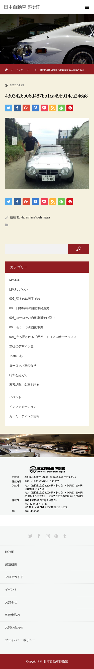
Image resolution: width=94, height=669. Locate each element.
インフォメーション (22, 407)
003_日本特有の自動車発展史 (29, 308)
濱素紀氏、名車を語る (24, 384)
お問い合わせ (14, 627)
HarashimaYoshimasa (35, 217)
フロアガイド (14, 577)
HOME (9, 552)
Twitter (30, 535)
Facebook (38, 535)
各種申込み (12, 615)
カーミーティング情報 (24, 416)
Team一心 (16, 356)
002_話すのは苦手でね (24, 298)
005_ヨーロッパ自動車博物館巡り (32, 318)
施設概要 (11, 564)
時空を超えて (18, 375)
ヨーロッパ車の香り (22, 365)
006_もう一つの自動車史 (26, 327)
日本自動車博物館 (56, 661)
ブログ (19, 69)
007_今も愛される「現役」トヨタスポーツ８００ (42, 337)
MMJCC (14, 280)
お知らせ (11, 602)
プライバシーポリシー (20, 640)
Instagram (47, 535)
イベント (15, 397)
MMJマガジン (18, 289)
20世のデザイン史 (21, 346)
